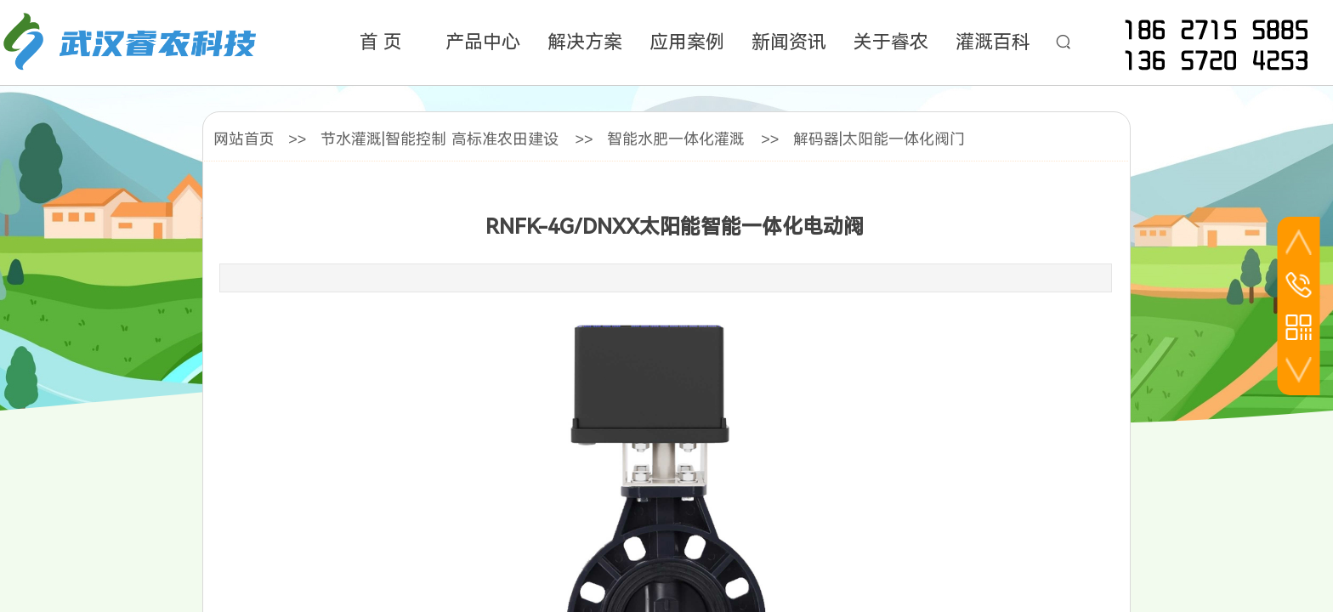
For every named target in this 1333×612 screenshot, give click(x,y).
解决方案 (584, 42)
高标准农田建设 (505, 139)
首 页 (381, 42)
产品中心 (482, 42)
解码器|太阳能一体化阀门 (879, 139)
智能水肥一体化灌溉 (676, 139)
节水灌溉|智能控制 (383, 139)
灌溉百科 (993, 42)
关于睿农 (891, 42)
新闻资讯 (789, 42)
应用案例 (686, 42)
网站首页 (244, 139)
